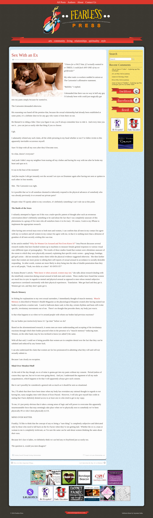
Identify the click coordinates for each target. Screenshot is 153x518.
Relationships (81, 40)
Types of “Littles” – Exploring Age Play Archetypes (126, 70)
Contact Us (90, 2)
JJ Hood (22, 59)
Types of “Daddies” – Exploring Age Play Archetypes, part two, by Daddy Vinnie (127, 83)
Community (59, 40)
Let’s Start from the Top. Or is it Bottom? (92, 463)
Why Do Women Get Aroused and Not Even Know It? (52, 243)
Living (70, 40)
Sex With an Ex (25, 55)
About (80, 2)
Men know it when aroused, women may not (53, 273)
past (93, 455)
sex (104, 455)
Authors (71, 2)
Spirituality (94, 40)
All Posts (61, 2)
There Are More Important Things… (22, 463)
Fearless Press (19, 513)
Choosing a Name (123, 77)
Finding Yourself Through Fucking (23, 455)
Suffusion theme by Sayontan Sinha (132, 513)
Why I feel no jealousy (123, 74)
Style (103, 40)
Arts (50, 40)
